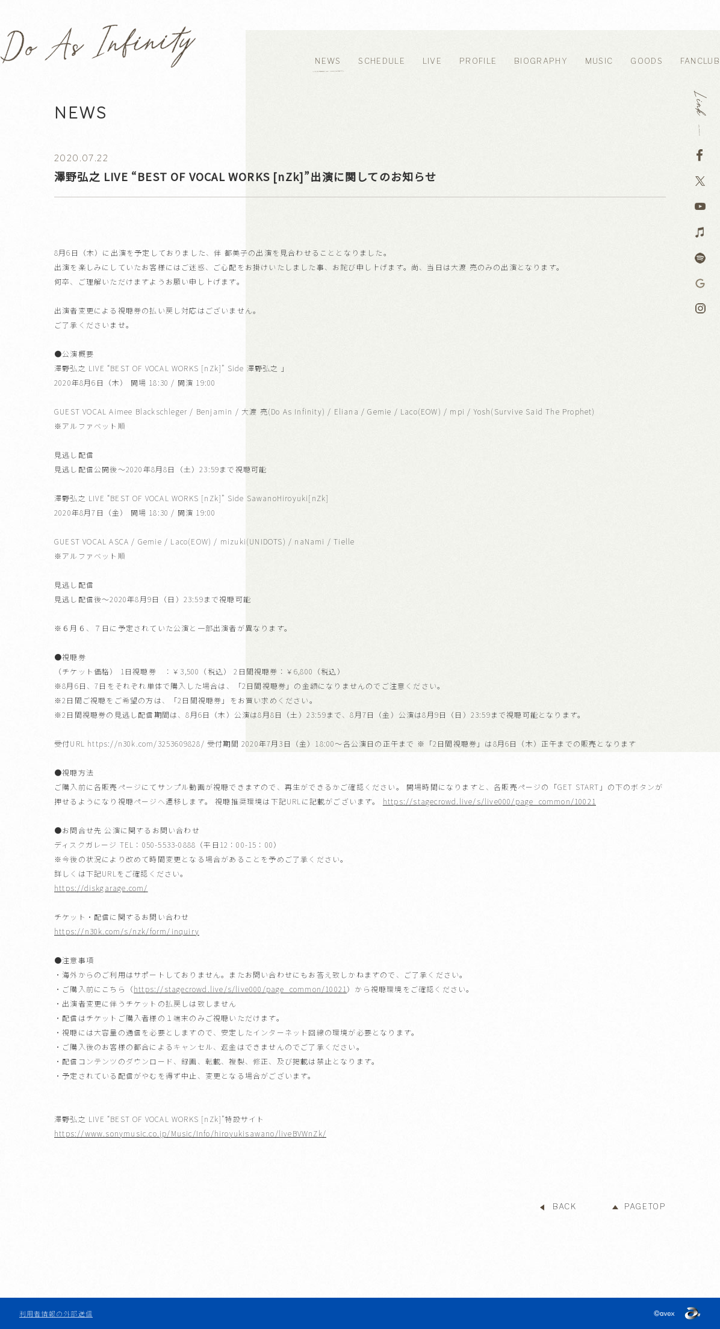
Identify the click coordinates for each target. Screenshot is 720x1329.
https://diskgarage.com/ (101, 888)
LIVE (432, 61)
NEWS (328, 61)
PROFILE (478, 61)
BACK (564, 1206)
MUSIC (599, 61)
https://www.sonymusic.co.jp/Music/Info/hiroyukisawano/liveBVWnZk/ (190, 1133)
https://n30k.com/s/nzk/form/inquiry (126, 931)
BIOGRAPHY (541, 61)
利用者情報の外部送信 (56, 1313)
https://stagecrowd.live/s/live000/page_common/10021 (489, 801)
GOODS (646, 61)
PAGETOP (645, 1206)
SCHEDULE (381, 61)
